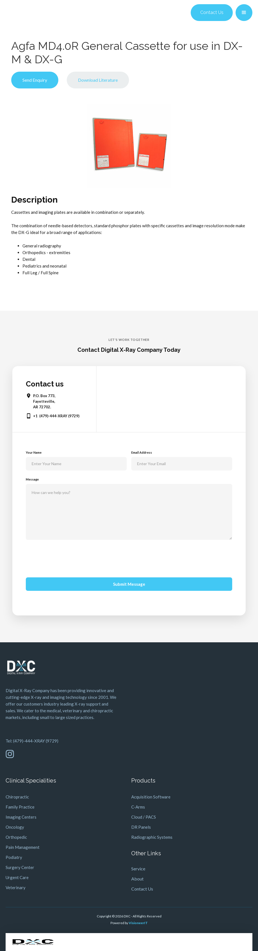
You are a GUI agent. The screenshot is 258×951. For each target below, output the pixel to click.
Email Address (141, 452)
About (137, 878)
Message (32, 479)
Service (138, 868)
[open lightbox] (129, 146)
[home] (33, 942)
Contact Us (212, 12)
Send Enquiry (34, 80)
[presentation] (68, 557)
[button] (244, 12)
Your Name (34, 452)
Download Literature (98, 80)
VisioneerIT (138, 923)
